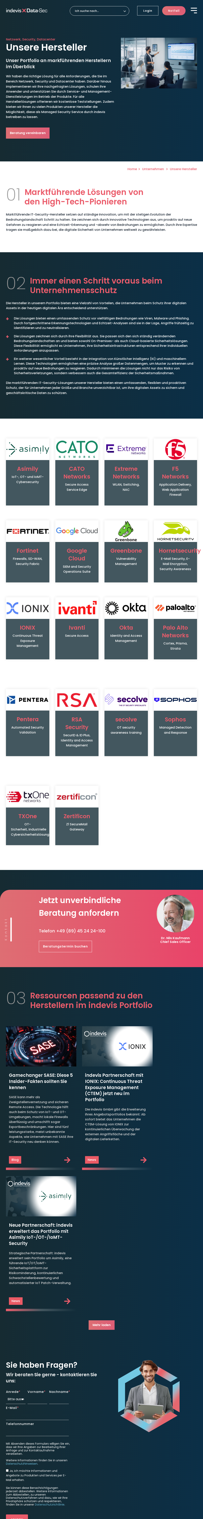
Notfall (174, 11)
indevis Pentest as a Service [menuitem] (69, 1453)
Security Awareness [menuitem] (69, 1425)
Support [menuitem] (111, 1436)
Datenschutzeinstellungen (27, 1482)
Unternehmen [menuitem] (116, 1450)
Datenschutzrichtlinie (49, 1347)
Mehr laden (102, 1167)
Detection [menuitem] (63, 1433)
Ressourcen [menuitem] (162, 1431)
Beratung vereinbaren (28, 133)
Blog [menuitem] (157, 1413)
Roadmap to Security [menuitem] (119, 1428)
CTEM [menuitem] (59, 1445)
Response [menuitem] (112, 1407)
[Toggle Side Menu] (194, 10)
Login (147, 11)
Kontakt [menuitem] (161, 1453)
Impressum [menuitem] (14, 1476)
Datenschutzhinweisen (21, 1306)
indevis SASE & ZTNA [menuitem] (69, 1419)
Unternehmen (153, 169)
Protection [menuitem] (64, 1407)
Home (132, 169)
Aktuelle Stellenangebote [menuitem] (172, 1445)
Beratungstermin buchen (65, 921)
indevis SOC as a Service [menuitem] (72, 1439)
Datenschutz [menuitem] (34, 1476)
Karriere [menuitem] (161, 1438)
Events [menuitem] (158, 1419)
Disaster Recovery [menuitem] (117, 1413)
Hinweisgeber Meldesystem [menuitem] (26, 1488)
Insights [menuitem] (161, 1407)
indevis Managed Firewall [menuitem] (73, 1413)
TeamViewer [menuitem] (113, 1442)
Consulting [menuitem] (114, 1421)
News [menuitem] (158, 1425)
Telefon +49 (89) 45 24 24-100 (72, 906)
